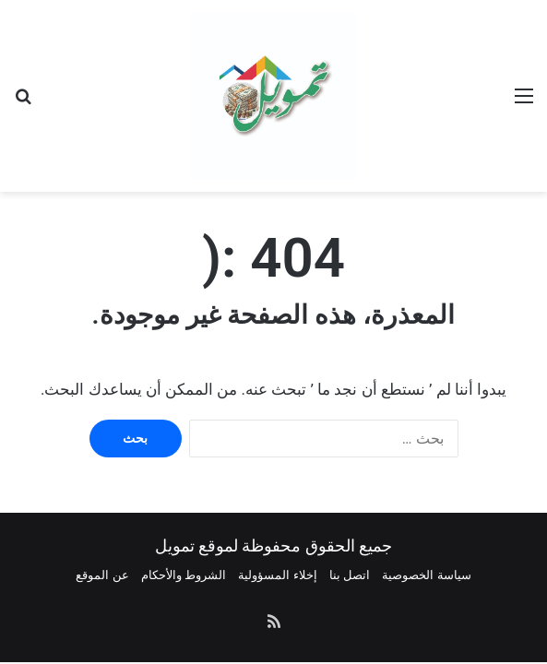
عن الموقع (102, 575)
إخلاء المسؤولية (277, 575)
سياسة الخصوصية (426, 575)
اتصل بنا (349, 575)
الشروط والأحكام (183, 575)
